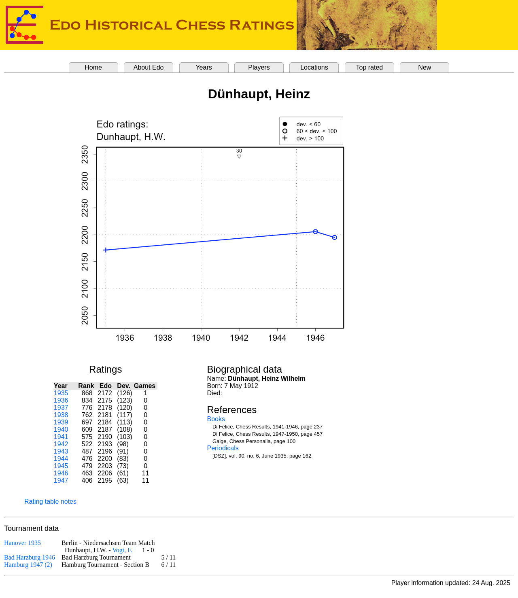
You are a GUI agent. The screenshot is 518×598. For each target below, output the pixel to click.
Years (203, 67)
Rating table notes (50, 501)
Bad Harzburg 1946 (29, 557)
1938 (61, 414)
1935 (61, 393)
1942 (61, 444)
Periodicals (223, 448)
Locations (314, 67)
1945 (61, 465)
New (424, 67)
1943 (61, 451)
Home (93, 67)
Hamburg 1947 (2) (28, 564)
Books (216, 419)
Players (259, 67)
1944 (61, 458)
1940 (61, 429)
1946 (61, 473)
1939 (61, 422)
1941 (61, 436)
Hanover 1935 (22, 542)
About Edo (149, 67)
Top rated (369, 67)
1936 (61, 400)
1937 (61, 407)
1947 (61, 480)
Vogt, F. (122, 550)
